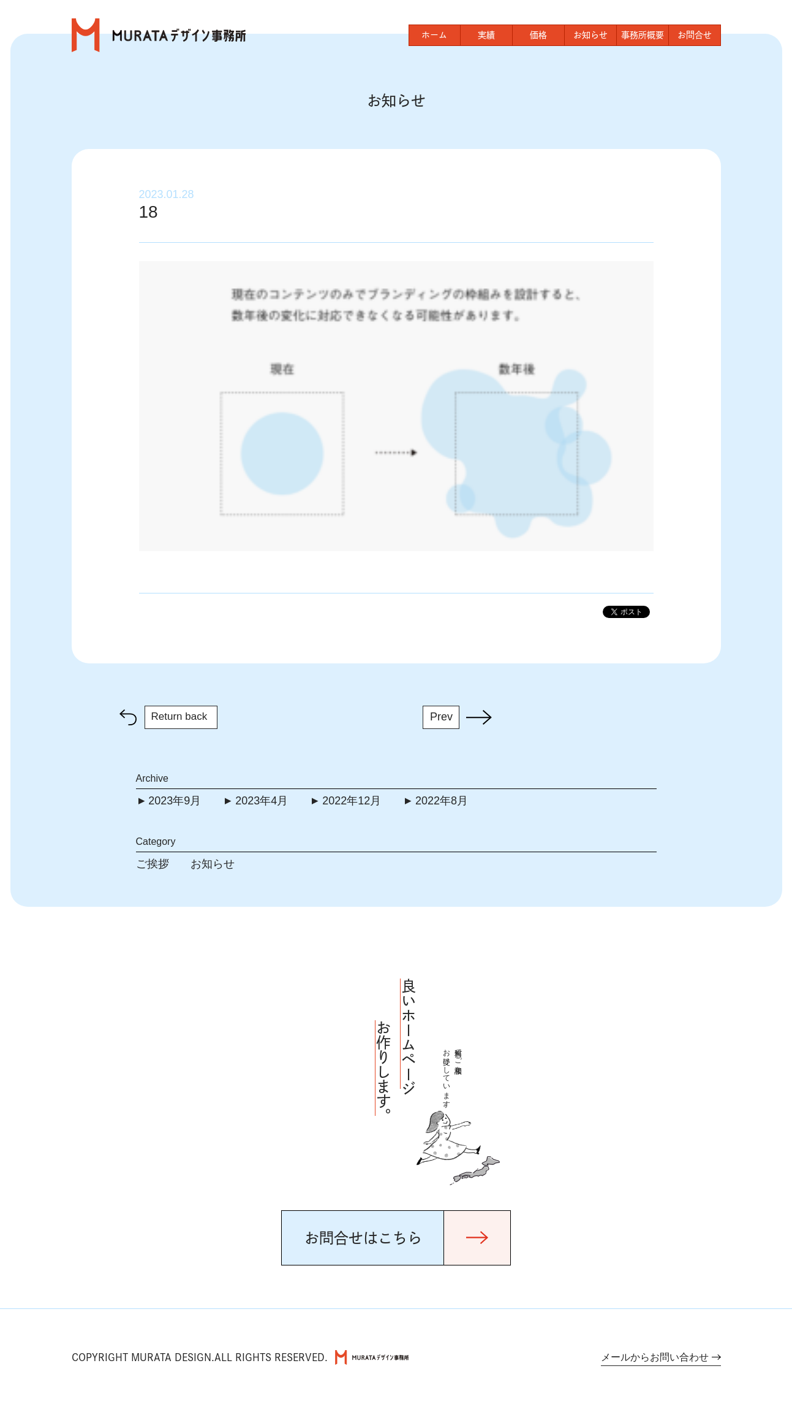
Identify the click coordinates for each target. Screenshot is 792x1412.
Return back (179, 716)
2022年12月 (351, 801)
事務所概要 (642, 35)
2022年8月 (441, 801)
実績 (486, 35)
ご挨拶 (152, 864)
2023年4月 (261, 801)
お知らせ (590, 35)
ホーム (434, 35)
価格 (538, 35)
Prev (441, 717)
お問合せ (694, 35)
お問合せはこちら (363, 1238)
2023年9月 (174, 801)
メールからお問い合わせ (655, 1357)
